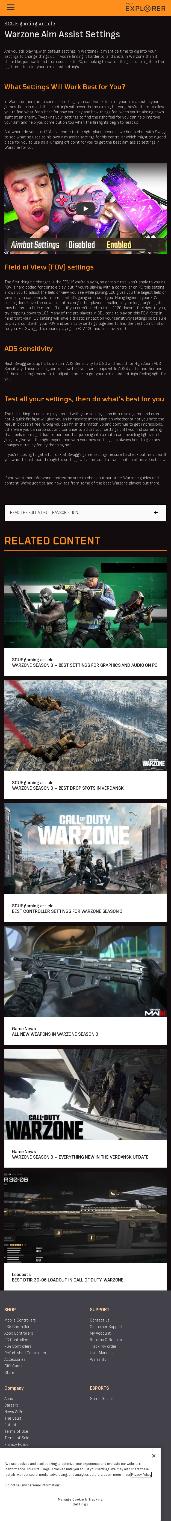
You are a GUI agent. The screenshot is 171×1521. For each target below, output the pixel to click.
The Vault (12, 1418)
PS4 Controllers (17, 1346)
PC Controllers (16, 1340)
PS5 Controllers (17, 1326)
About (9, 1398)
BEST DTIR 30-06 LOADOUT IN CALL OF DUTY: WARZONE (67, 1280)
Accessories (14, 1359)
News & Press (16, 1411)
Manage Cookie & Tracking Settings (80, 1502)
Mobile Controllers (20, 1320)
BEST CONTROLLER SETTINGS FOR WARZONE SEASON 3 (67, 911)
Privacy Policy (16, 1444)
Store (9, 1372)
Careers (11, 1405)
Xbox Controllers (18, 1333)
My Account (100, 1333)
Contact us (100, 1320)
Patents (11, 1425)
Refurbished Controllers (25, 1353)
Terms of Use (16, 1431)
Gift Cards (13, 1366)
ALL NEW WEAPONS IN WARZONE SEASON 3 (55, 1034)
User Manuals (101, 1353)
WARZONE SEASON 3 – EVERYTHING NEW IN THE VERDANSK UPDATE (80, 1157)
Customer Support (106, 1326)
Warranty (98, 1359)
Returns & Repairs (106, 1340)
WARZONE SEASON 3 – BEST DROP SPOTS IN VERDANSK (67, 788)
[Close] (154, 1456)
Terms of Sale (16, 1438)
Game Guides (102, 1398)
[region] (80, 1484)
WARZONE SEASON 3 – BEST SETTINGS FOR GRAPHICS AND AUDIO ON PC (85, 665)
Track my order (103, 1346)
